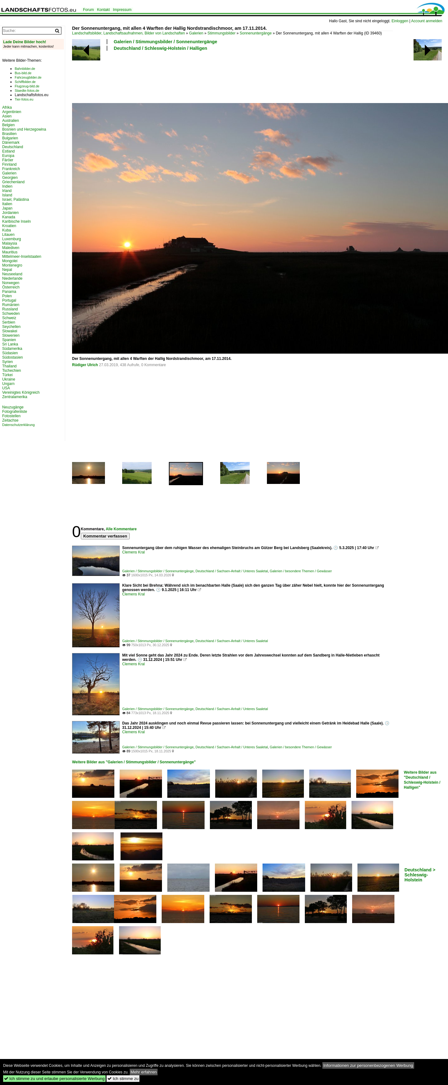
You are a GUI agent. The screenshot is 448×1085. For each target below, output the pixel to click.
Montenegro (12, 265)
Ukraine (8, 379)
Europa (8, 155)
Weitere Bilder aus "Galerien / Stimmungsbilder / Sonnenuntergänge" (134, 762)
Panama (9, 291)
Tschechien (11, 370)
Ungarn (8, 384)
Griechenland (13, 182)
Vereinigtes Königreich (20, 392)
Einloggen (400, 21)
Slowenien (10, 335)
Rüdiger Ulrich (85, 365)
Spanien (9, 340)
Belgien (8, 125)
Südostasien (12, 357)
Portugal (9, 300)
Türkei (7, 375)
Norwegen (10, 283)
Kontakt (103, 10)
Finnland (9, 164)
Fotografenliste (14, 411)
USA (6, 388)
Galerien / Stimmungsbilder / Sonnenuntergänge (165, 41)
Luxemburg (11, 239)
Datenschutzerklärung (18, 425)
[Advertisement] (186, 76)
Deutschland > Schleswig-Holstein (419, 874)
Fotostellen (11, 416)
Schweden (11, 313)
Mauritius (10, 252)
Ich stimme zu (122, 1078)
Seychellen (11, 326)
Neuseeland (12, 274)
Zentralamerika (14, 397)
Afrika (7, 107)
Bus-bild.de (23, 73)
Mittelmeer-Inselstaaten (21, 256)
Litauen (8, 234)
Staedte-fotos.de (27, 90)
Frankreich (11, 169)
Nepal (7, 269)
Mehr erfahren (144, 1072)
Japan (7, 208)
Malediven (10, 248)
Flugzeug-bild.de (27, 86)
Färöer (7, 160)
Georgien (10, 177)
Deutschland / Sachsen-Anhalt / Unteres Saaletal (231, 571)
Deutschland (12, 147)
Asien (7, 116)
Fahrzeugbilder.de (28, 77)
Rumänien (10, 305)
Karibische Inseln (16, 221)
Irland (7, 191)
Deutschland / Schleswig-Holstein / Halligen (160, 48)
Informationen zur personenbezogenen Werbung (368, 1065)
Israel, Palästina (15, 199)
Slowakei (9, 331)
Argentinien (11, 112)
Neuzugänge (12, 407)
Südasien (10, 353)
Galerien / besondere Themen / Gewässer (301, 571)
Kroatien (9, 226)
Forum (88, 10)
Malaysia (9, 243)
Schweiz (9, 318)
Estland (8, 151)
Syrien (7, 362)
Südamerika (12, 348)
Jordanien (10, 212)
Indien (7, 186)
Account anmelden (426, 21)
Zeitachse (10, 420)
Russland (10, 309)
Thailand (9, 366)
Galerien (196, 33)
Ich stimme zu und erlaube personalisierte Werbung (54, 1078)
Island (7, 195)
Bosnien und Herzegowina (24, 129)
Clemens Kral (133, 552)
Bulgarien (10, 138)
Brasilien (9, 134)
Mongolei (10, 261)
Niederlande (12, 278)
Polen (7, 296)
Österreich (10, 287)
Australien (10, 120)
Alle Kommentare (121, 529)
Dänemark (10, 142)
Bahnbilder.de (25, 68)
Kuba (6, 230)
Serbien (8, 322)
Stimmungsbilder (221, 33)
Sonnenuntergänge (256, 33)
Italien (7, 204)
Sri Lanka (10, 344)
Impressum (122, 10)
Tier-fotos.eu (24, 99)
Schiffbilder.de (25, 82)
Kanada (8, 217)
